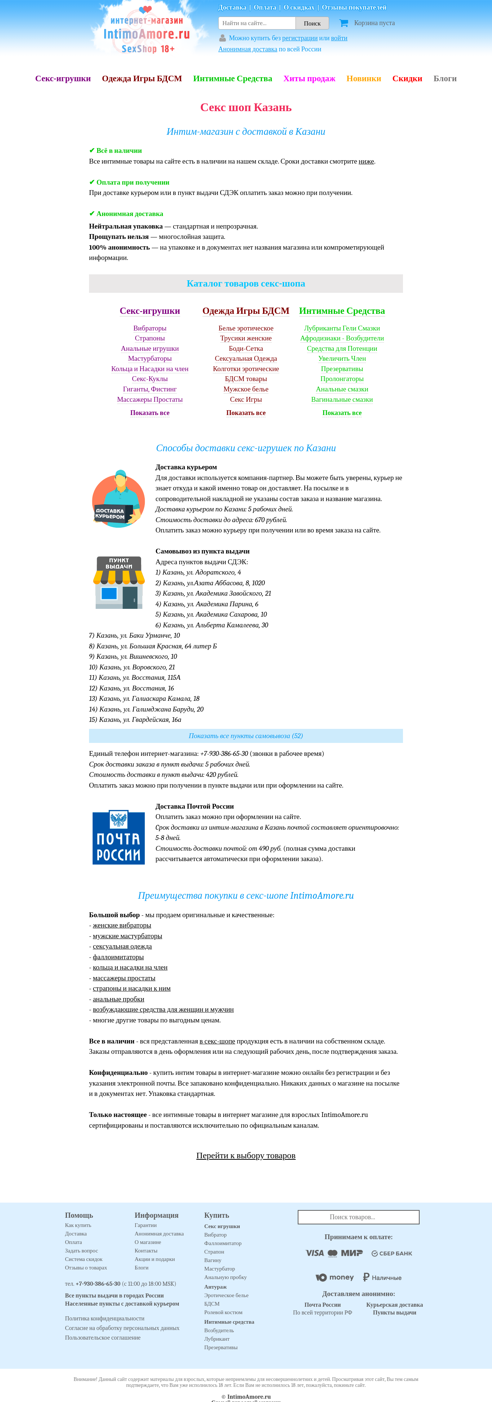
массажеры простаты (124, 978)
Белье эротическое (246, 328)
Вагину (212, 1260)
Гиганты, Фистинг (150, 389)
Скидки (407, 78)
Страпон (214, 1251)
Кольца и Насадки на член (149, 369)
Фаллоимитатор (223, 1243)
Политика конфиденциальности (104, 1319)
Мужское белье (246, 389)
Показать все (150, 413)
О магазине (148, 1242)
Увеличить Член (342, 358)
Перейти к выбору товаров (246, 1155)
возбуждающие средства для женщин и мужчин (163, 1009)
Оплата (265, 7)
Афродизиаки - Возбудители (342, 338)
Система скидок (84, 1259)
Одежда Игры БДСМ (142, 78)
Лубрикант (217, 1339)
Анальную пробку (225, 1277)
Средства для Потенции (342, 348)
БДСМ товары (246, 379)
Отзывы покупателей (354, 7)
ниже (366, 161)
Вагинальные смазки (342, 399)
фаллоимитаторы (118, 957)
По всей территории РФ (322, 1309)
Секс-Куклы (150, 379)
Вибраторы (150, 328)
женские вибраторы (122, 925)
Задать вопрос (81, 1250)
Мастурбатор (219, 1268)
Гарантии (146, 1225)
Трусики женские (246, 338)
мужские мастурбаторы (127, 936)
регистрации (300, 38)
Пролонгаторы (342, 379)
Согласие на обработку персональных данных (122, 1328)
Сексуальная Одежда (246, 358)
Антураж (215, 1286)
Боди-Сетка (246, 348)
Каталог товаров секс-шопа (246, 283)
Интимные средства (229, 1322)
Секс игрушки (222, 1226)
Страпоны (150, 338)
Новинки (363, 78)
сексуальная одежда (122, 946)
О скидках (299, 7)
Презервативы (342, 369)
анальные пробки (118, 999)
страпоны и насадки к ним (132, 988)
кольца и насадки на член (130, 967)
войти (339, 38)
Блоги (445, 78)
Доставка (232, 7)
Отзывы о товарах (86, 1267)
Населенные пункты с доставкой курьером (122, 1303)
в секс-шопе (217, 1041)
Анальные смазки (342, 389)
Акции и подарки (155, 1259)
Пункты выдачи (395, 1312)
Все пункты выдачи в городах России (114, 1295)
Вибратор (215, 1234)
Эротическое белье (226, 1295)
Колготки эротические (246, 369)
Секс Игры (246, 399)
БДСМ (212, 1303)
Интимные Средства (232, 78)
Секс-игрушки (63, 78)
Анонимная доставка (247, 49)
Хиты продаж (309, 78)
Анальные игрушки (150, 348)
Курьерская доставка (394, 1305)
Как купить (78, 1225)
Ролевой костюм (223, 1312)
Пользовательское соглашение (103, 1338)
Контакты (146, 1250)
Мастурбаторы (150, 358)
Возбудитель (219, 1330)
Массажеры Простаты (150, 399)
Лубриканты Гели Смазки (342, 328)
